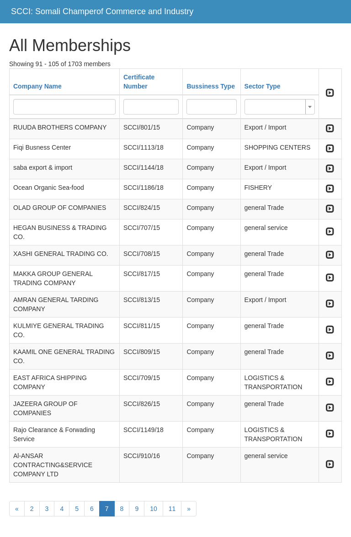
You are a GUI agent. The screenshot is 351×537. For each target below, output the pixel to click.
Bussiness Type (210, 86)
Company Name (37, 86)
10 (153, 508)
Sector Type (263, 86)
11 (172, 508)
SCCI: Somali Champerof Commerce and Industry (102, 11)
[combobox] (280, 107)
